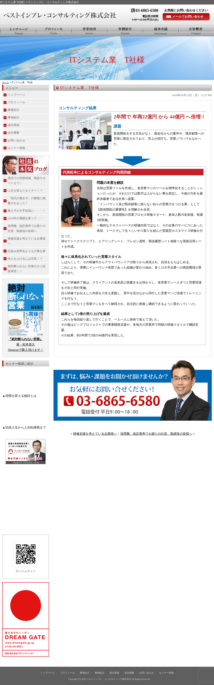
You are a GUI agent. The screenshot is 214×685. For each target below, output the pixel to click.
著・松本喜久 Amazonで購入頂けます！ (25, 344)
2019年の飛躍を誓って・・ (25, 218)
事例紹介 (125, 30)
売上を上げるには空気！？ (25, 258)
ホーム (5, 82)
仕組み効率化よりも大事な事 (26, 251)
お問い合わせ (16, 140)
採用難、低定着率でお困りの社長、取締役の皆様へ (156, 433)
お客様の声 (161, 30)
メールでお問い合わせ (188, 16)
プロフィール (54, 30)
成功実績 (13, 125)
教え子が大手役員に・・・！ (26, 210)
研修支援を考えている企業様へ (95, 433)
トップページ (18, 30)
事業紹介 (89, 30)
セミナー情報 (16, 148)
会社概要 (196, 30)
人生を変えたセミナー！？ (25, 190)
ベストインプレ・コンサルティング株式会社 (108, 679)
